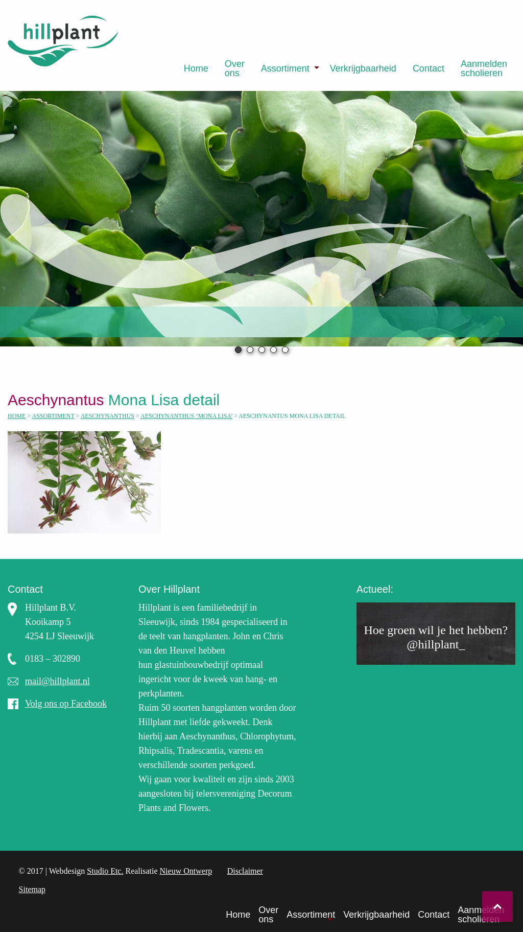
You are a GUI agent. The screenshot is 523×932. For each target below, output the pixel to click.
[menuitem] (196, 68)
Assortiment (285, 68)
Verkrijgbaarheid (363, 68)
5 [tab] (285, 349)
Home (196, 68)
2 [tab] (250, 349)
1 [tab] (238, 349)
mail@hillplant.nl (57, 681)
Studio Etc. (105, 871)
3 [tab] (261, 349)
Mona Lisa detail (118, 399)
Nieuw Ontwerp (186, 871)
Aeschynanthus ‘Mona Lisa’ (186, 416)
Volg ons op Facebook (66, 703)
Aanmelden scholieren (484, 68)
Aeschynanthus (107, 416)
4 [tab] (273, 349)
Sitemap (32, 889)
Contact (428, 68)
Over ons (235, 68)
